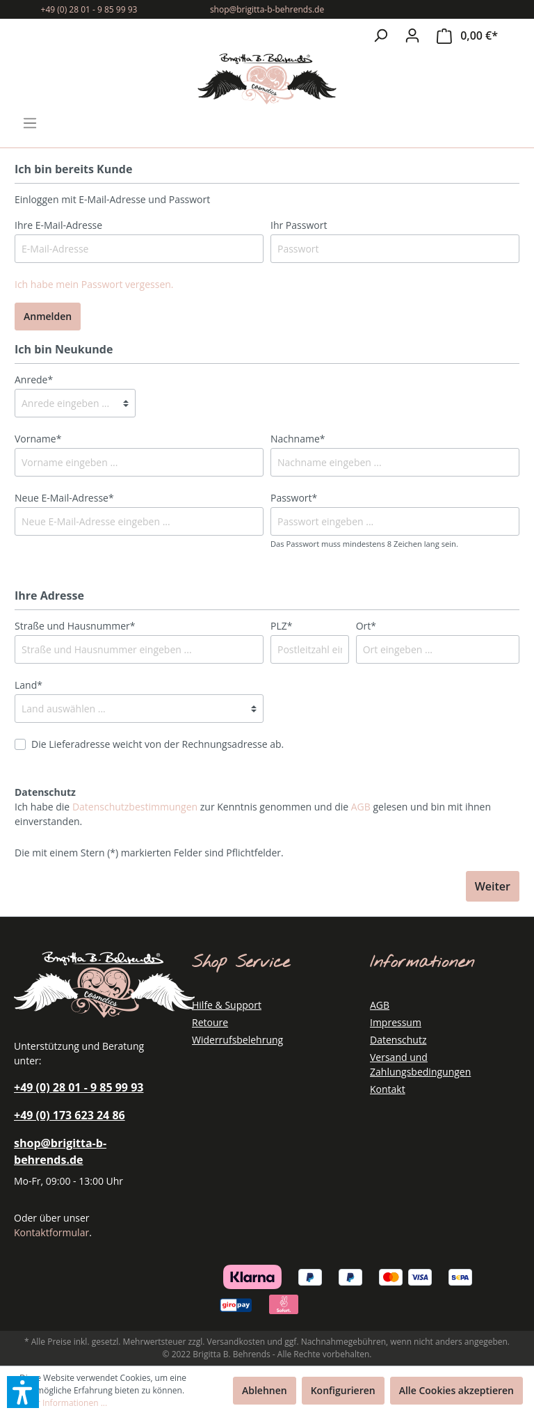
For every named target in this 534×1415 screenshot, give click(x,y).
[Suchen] (380, 35)
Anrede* (34, 379)
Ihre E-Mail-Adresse (58, 225)
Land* (28, 684)
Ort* (366, 625)
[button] (23, 1392)
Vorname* (38, 438)
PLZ (281, 625)
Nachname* (297, 438)
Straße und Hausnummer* (75, 625)
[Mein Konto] (412, 35)
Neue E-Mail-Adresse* (64, 497)
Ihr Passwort (298, 225)
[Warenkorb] (467, 35)
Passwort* (293, 497)
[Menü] (30, 123)
